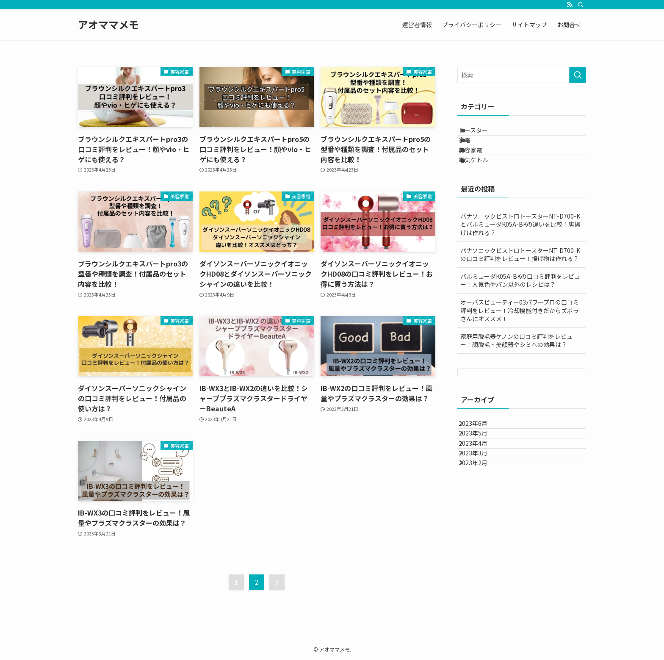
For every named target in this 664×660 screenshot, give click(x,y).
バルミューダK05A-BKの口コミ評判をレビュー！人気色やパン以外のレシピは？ (520, 311)
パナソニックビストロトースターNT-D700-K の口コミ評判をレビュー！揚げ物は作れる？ (520, 285)
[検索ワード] (521, 75)
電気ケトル (483, 187)
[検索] (580, 4)
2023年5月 (480, 475)
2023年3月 (480, 511)
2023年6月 (480, 458)
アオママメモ (108, 24)
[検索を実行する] (577, 75)
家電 (474, 151)
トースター (482, 134)
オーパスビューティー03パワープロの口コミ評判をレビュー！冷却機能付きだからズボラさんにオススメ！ (519, 341)
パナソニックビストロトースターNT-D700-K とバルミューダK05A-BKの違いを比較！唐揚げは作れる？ (520, 255)
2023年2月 (480, 528)
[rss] (569, 4)
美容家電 (480, 169)
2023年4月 (480, 493)
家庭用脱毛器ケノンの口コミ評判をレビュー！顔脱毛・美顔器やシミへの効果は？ (516, 371)
